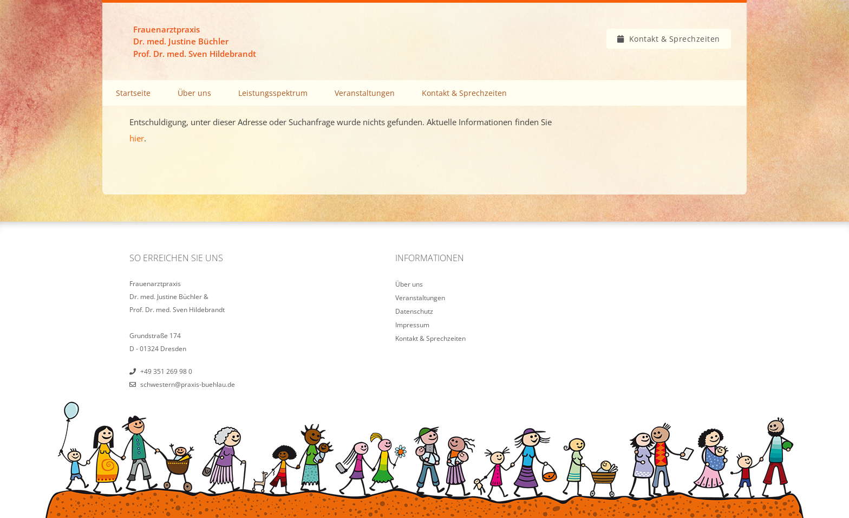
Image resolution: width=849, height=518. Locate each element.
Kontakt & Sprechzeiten (674, 39)
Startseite (133, 93)
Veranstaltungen (365, 93)
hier (136, 138)
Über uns (194, 93)
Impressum (412, 324)
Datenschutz (414, 311)
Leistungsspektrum (273, 93)
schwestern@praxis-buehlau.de (187, 384)
